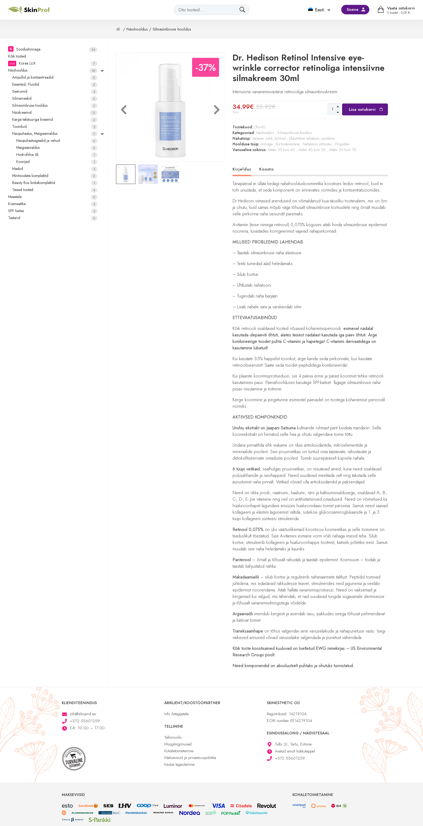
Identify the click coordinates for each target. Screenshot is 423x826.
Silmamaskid (54, 98)
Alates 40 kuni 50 (312, 149)
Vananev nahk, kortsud (269, 138)
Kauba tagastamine (179, 764)
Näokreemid (54, 112)
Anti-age (266, 144)
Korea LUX (52, 63)
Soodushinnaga (56, 49)
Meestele (52, 197)
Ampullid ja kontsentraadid (54, 77)
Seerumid (54, 91)
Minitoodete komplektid (54, 176)
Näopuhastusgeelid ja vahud (56, 140)
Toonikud (54, 126)
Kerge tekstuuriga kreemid (54, 119)
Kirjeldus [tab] (242, 169)
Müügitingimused (178, 744)
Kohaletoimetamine (178, 751)
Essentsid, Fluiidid (54, 84)
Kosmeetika (52, 204)
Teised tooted (54, 190)
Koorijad (56, 162)
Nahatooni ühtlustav (317, 144)
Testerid (52, 218)
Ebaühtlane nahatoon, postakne (312, 138)
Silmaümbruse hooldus (54, 105)
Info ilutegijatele (176, 714)
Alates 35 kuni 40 (281, 149)
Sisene (353, 9)
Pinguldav (342, 144)
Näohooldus (52, 70)
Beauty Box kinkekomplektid (54, 183)
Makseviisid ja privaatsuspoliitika (190, 758)
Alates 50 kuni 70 (342, 149)
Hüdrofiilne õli (56, 155)
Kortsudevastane (287, 144)
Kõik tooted (17, 56)
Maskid (54, 169)
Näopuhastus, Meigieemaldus (54, 133)
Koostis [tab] (266, 169)
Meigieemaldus (56, 148)
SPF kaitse (52, 211)
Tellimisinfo (173, 737)
